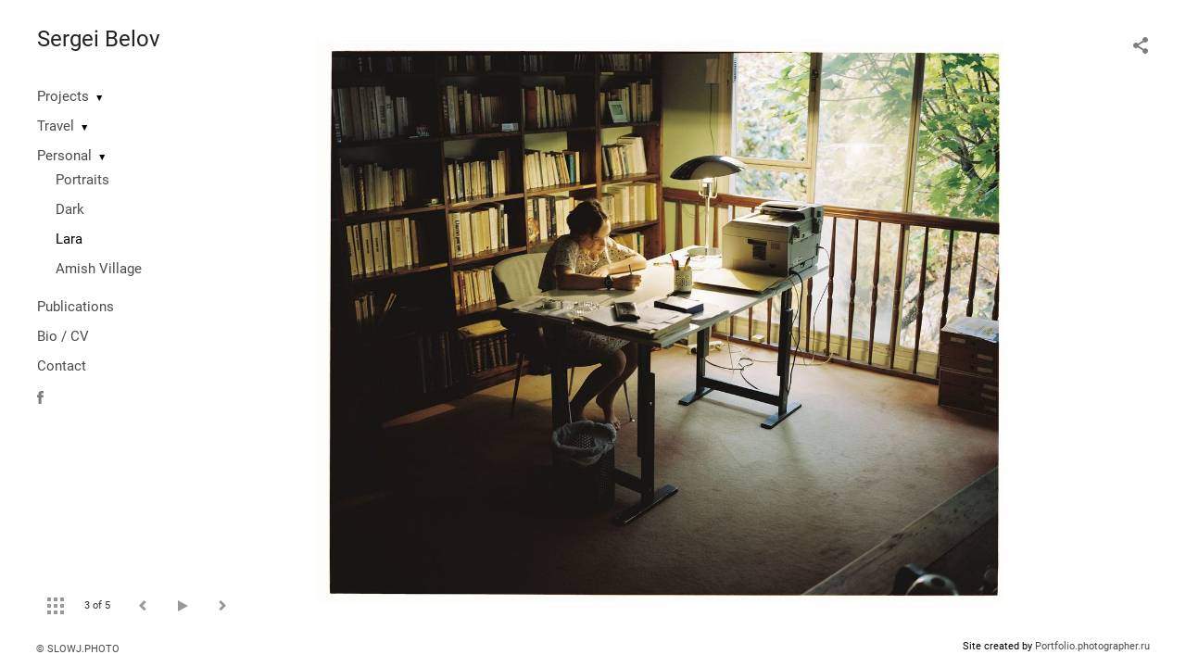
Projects (63, 96)
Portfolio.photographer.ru (1092, 646)
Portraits (82, 179)
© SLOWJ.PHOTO (78, 649)
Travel (55, 126)
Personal (64, 155)
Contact (61, 366)
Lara (69, 239)
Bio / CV (63, 336)
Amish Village (99, 268)
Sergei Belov (98, 39)
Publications (75, 306)
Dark (70, 209)
